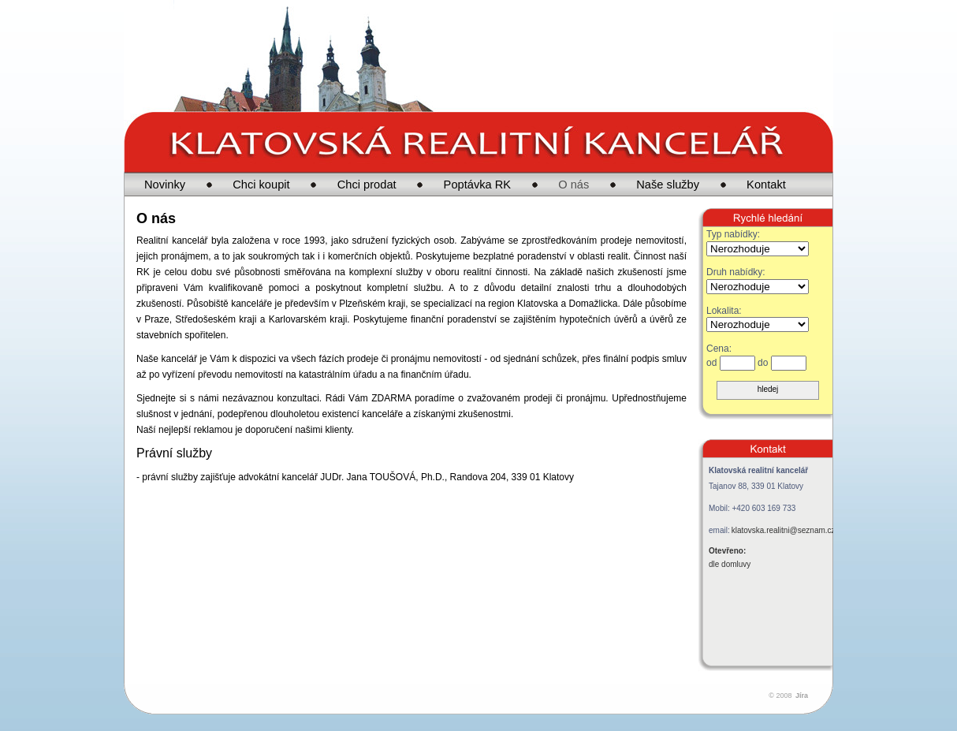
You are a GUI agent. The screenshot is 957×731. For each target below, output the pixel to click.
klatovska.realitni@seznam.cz (784, 530)
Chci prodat (367, 184)
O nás (573, 184)
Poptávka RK (478, 184)
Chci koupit (261, 184)
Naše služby (667, 184)
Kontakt (766, 184)
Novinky (164, 184)
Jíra (801, 695)
